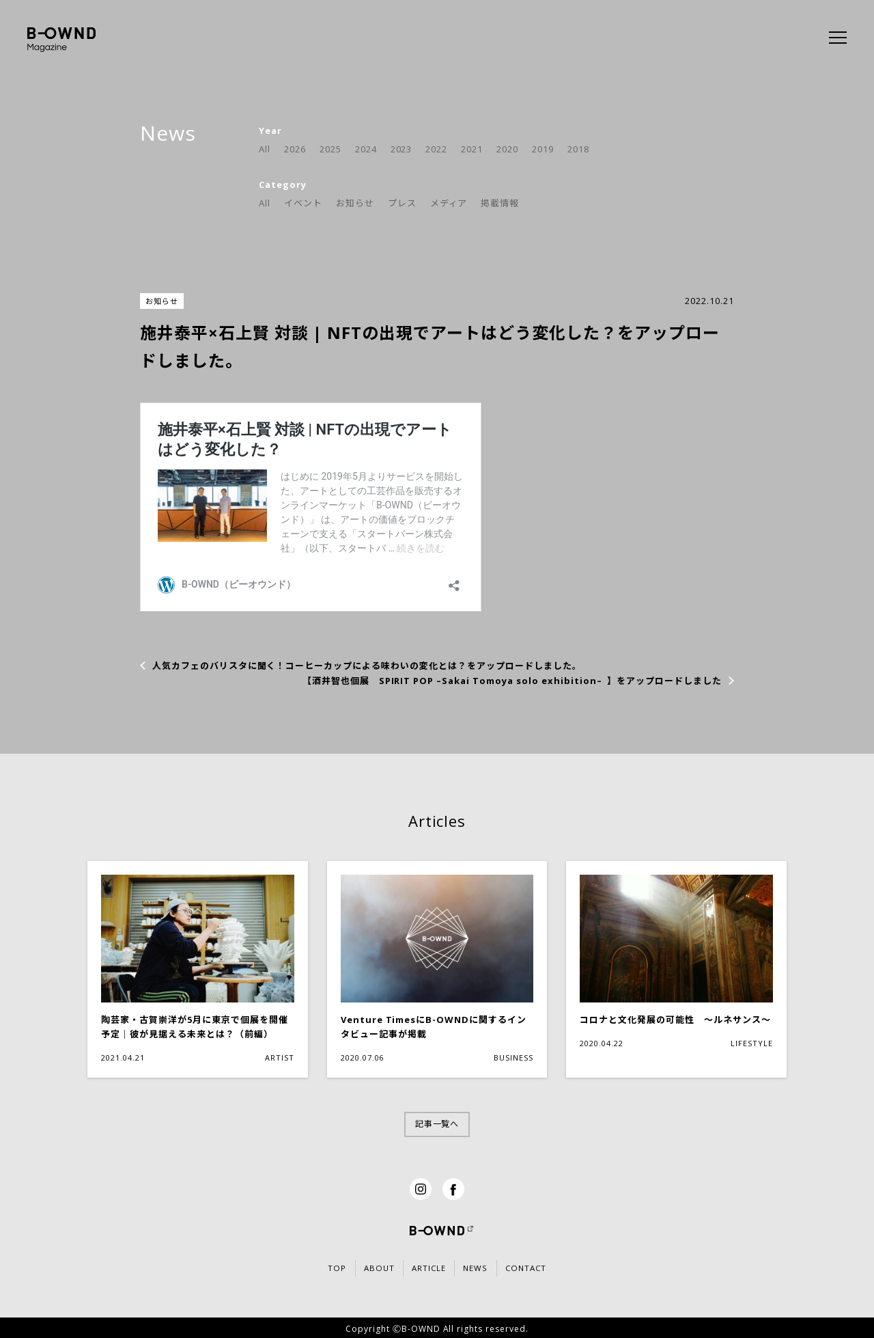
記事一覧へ (437, 1124)
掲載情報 (500, 203)
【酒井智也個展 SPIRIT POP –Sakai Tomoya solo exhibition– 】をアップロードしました (512, 680)
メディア (449, 203)
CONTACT (550, 1267)
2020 (507, 149)
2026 (295, 149)
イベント (303, 203)
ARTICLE (427, 1267)
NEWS (487, 1267)
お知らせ (355, 203)
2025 (330, 149)
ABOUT (365, 1267)
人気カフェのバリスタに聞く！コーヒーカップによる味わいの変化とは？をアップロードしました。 (367, 665)
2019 (543, 149)
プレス (402, 203)
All (264, 149)
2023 (401, 149)
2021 (472, 149)
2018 (578, 149)
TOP (311, 1267)
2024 (366, 149)
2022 (436, 149)
